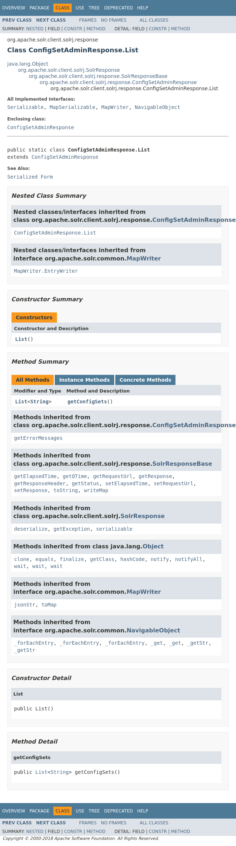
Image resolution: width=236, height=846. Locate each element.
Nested (34, 28)
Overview (13, 7)
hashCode (132, 559)
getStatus (85, 483)
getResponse (155, 476)
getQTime (75, 476)
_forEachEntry (34, 643)
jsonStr (24, 605)
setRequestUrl (173, 483)
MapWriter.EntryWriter (46, 271)
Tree (94, 7)
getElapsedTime (35, 476)
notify (160, 559)
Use (80, 7)
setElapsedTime (126, 483)
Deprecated (118, 7)
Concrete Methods (146, 380)
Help (142, 7)
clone (21, 559)
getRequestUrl (113, 476)
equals (44, 559)
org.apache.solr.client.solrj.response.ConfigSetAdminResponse (118, 82)
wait (20, 566)
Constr (73, 28)
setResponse (31, 490)
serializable (114, 529)
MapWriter (115, 107)
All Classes (154, 20)
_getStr (197, 643)
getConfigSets (87, 401)
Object (153, 546)
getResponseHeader (40, 483)
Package (39, 7)
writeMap (96, 490)
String (39, 401)
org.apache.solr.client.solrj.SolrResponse (69, 70)
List (21, 339)
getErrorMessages (38, 438)
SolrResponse (142, 516)
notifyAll (188, 559)
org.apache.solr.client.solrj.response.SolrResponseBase (98, 76)
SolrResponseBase (182, 463)
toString (66, 490)
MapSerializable (72, 107)
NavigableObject (157, 107)
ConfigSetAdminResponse (40, 127)
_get (157, 643)
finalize (71, 559)
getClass (102, 559)
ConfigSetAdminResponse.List (55, 233)
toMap (49, 605)
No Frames (113, 20)
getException (72, 529)
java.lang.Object (27, 64)
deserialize (31, 529)
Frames (88, 20)
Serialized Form (30, 177)
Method (96, 28)
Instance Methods (84, 380)
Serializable (25, 107)
